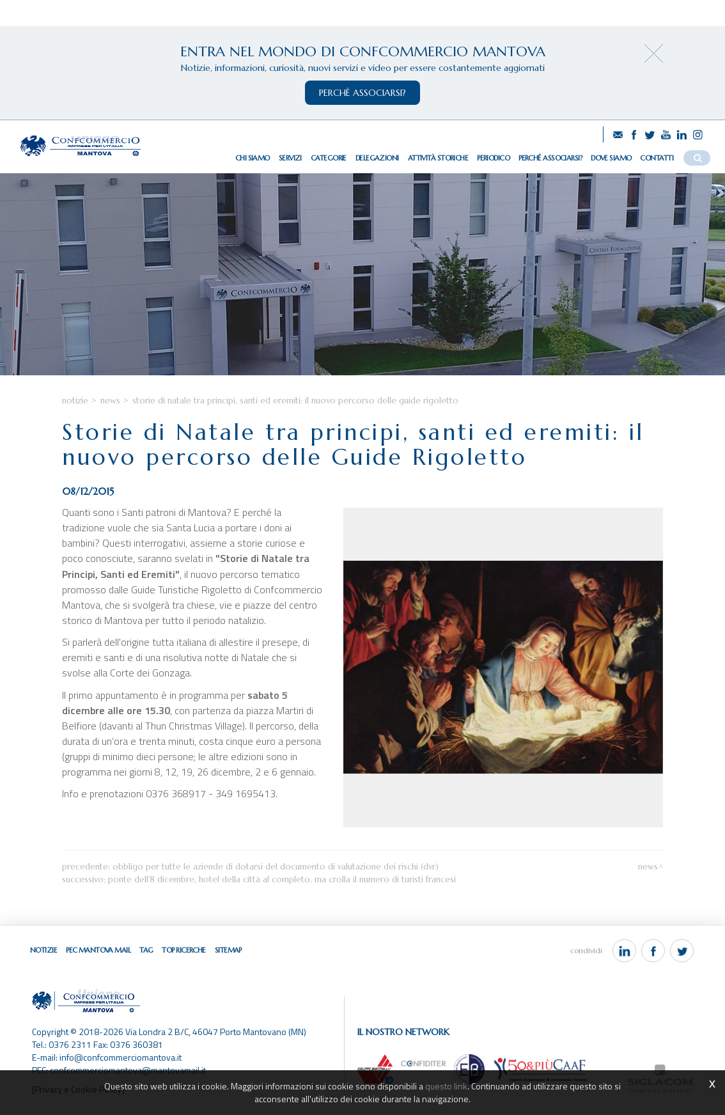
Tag (146, 950)
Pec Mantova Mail (98, 950)
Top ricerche (183, 950)
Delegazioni (377, 157)
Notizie (75, 400)
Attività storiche (438, 157)
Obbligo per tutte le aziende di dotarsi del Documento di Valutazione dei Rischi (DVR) (276, 866)
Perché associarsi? (550, 157)
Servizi (290, 157)
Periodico (493, 157)
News (110, 400)
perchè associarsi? (362, 92)
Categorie (329, 157)
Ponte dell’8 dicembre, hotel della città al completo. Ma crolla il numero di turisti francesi (282, 879)
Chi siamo (252, 157)
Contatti (656, 157)
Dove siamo (611, 157)
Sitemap (228, 950)
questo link (446, 1086)
